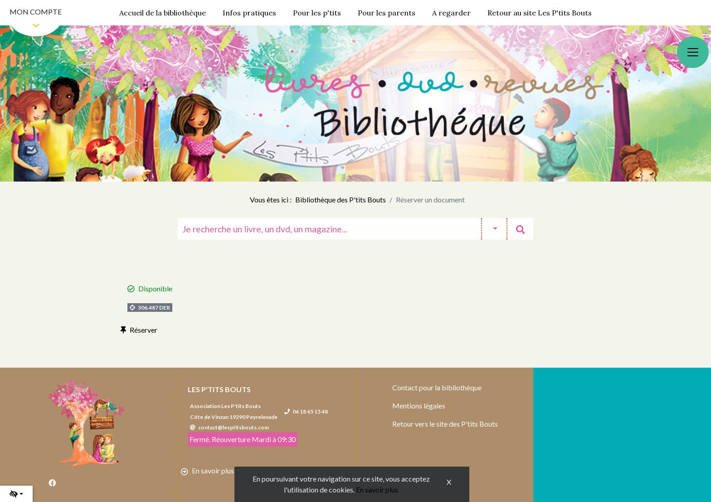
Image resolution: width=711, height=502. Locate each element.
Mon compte (36, 11)
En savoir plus (377, 489)
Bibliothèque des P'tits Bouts (340, 199)
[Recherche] (329, 229)
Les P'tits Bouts (219, 389)
